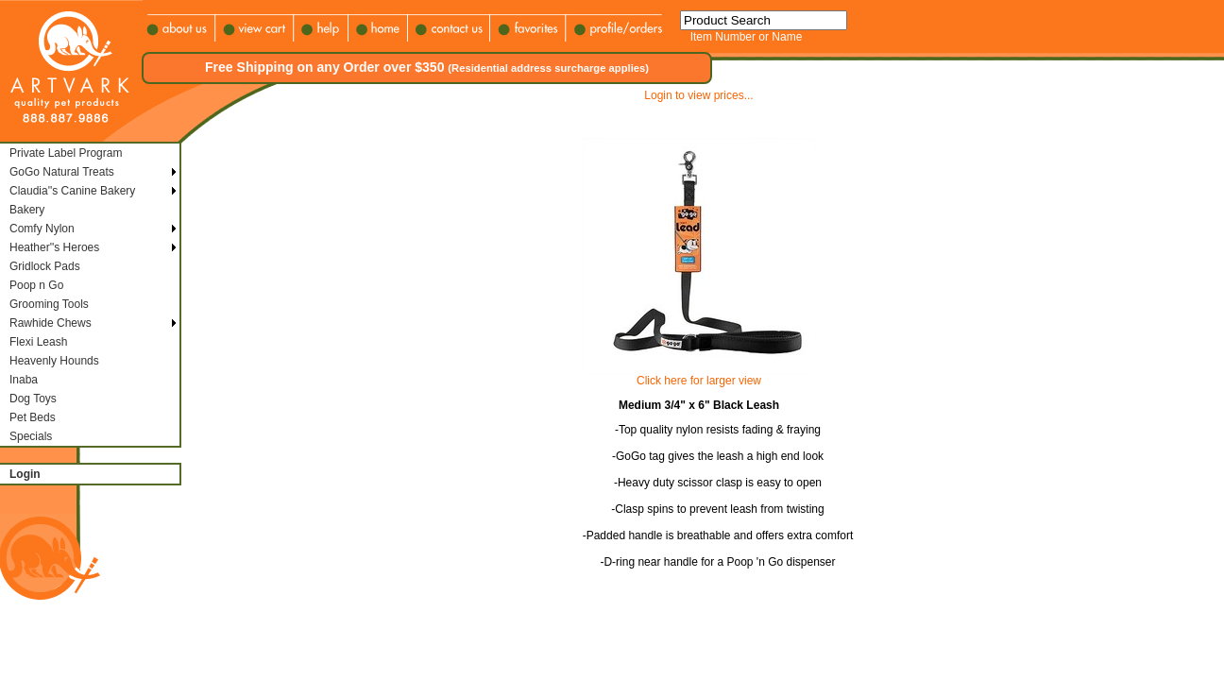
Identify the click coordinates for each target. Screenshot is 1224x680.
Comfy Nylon (42, 228)
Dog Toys (33, 398)
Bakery (26, 209)
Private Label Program (65, 153)
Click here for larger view (699, 380)
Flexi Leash (38, 341)
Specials (30, 436)
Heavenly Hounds (54, 360)
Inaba (23, 379)
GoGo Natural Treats (61, 171)
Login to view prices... (698, 95)
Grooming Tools (49, 304)
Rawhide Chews (50, 323)
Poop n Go (36, 285)
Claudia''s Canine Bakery (72, 190)
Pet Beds (32, 417)
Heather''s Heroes (54, 247)
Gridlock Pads (44, 266)
